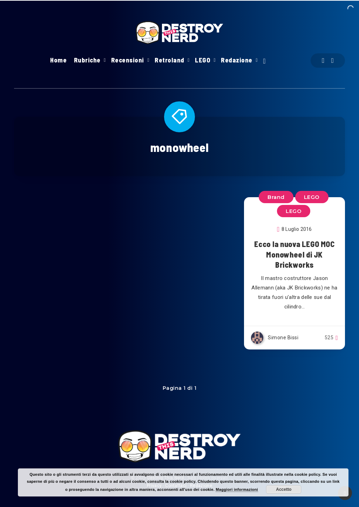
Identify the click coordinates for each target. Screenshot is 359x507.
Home (58, 60)
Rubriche (87, 60)
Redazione (236, 60)
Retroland (169, 60)
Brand (276, 197)
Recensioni (127, 60)
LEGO (202, 60)
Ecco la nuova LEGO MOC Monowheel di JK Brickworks (294, 254)
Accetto (283, 489)
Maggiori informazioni (237, 489)
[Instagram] (332, 60)
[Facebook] (323, 60)
